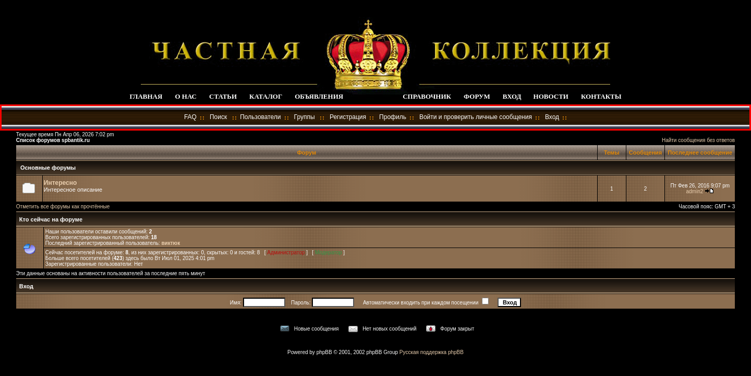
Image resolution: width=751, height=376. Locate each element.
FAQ (190, 117)
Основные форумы (48, 167)
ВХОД (512, 96)
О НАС (186, 96)
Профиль (392, 117)
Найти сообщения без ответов (698, 140)
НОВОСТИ (551, 96)
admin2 (694, 191)
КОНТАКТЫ (601, 96)
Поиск (218, 117)
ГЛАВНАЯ (145, 96)
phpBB (324, 352)
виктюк (170, 243)
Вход (552, 117)
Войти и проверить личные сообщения (475, 117)
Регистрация (348, 117)
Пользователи (260, 117)
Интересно (60, 182)
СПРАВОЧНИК (427, 96)
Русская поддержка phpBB (431, 352)
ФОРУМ (477, 96)
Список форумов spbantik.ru (53, 140)
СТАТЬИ (223, 96)
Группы (304, 117)
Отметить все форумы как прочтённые (63, 206)
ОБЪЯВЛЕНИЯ (319, 96)
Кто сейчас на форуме (50, 219)
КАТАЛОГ (265, 96)
